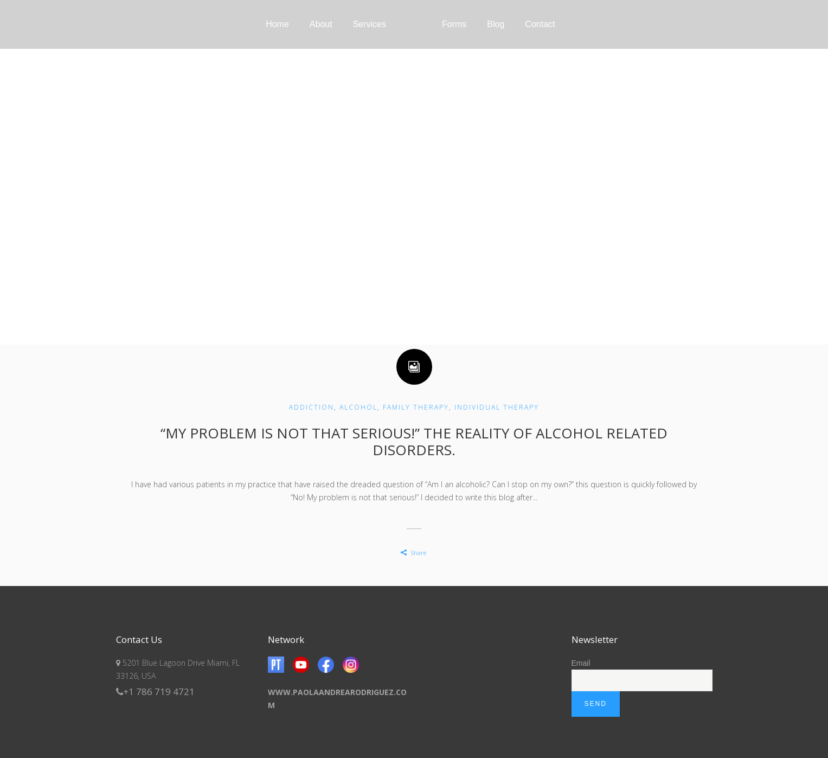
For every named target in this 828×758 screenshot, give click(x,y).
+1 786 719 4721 (155, 691)
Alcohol (358, 407)
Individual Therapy (496, 407)
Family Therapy (416, 407)
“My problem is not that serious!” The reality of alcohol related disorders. (414, 441)
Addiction (311, 407)
